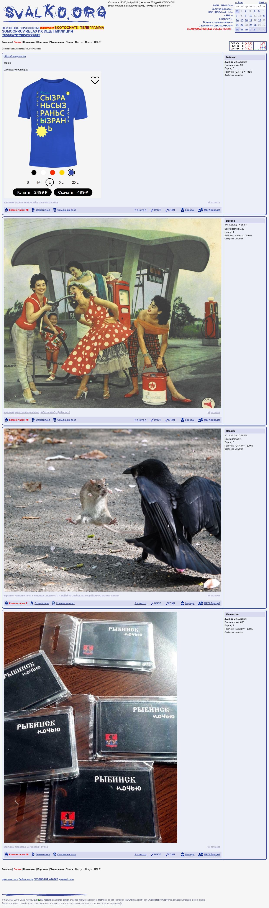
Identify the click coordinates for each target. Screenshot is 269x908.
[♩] (21, 28)
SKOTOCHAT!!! (67, 27)
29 (242, 29)
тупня (44, 847)
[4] (14, 28)
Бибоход (231, 57)
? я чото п (140, 210)
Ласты (17, 42)
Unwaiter (239, 75)
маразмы (20, 847)
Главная (7, 42)
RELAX (31, 31)
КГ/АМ (171, 210)
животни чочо (23, 595)
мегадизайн (31, 202)
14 (237, 20)
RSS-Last (220, 12)
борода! (190, 210)
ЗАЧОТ (157, 210)
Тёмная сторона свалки (217, 22)
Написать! (29, 42)
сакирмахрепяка (48, 202)
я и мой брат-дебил (68, 595)
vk (209, 202)
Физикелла (232, 614)
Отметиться (43, 210)
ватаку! (106, 595)
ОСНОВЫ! (33, 28)
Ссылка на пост (66, 210)
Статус (79, 42)
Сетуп (88, 42)
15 (242, 20)
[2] (7, 28)
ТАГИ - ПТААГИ (222, 5)
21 (237, 25)
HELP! (97, 42)
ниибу (53, 412)
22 (242, 25)
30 (246, 29)
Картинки (42, 42)
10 (250, 15)
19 (259, 20)
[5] (17, 28)
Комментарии (18, 210)
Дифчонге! (63, 412)
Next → (263, 2)
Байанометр (25, 879)
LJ (229, 12)
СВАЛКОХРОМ (222, 25)
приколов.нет (10, 879)
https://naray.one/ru (15, 56)
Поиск (69, 42)
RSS (210, 12)
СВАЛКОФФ (206, 25)
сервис (19, 202)
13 (264, 15)
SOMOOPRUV (13, 31)
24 (250, 25)
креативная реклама (27, 412)
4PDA (227, 15)
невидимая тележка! (44, 595)
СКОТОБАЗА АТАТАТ (46, 879)
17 (250, 20)
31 (237, 11)
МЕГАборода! (212, 210)
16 (246, 20)
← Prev (239, 2)
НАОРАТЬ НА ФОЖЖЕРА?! (21, 35)
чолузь (115, 595)
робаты (44, 412)
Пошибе (230, 431)
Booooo (230, 220)
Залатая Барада (221, 9)
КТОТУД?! (225, 19)
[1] (3, 28)
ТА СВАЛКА (47, 28)
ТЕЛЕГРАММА (92, 27)
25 (255, 25)
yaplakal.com (66, 879)
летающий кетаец (90, 595)
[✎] (25, 28)
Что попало (57, 42)
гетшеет (215, 202)
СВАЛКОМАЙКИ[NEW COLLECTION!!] (209, 29)
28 (237, 29)
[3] (10, 28)
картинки (9, 202)
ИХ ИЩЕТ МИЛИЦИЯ (55, 31)
